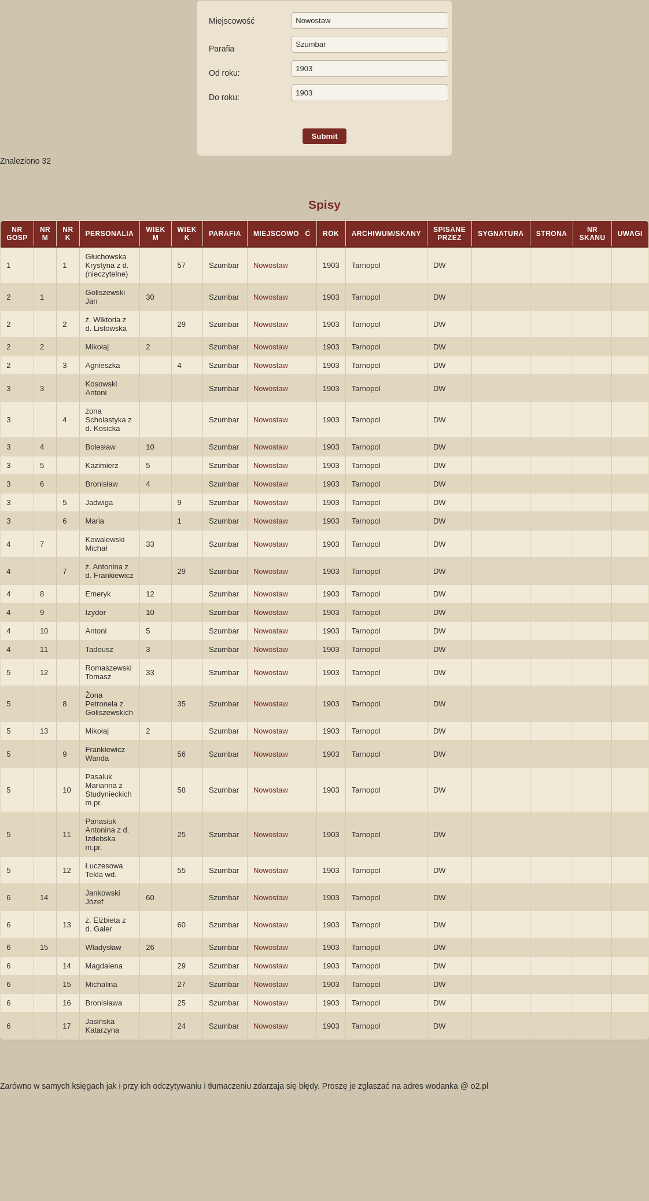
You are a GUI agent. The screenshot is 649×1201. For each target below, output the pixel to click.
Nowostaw (270, 265)
